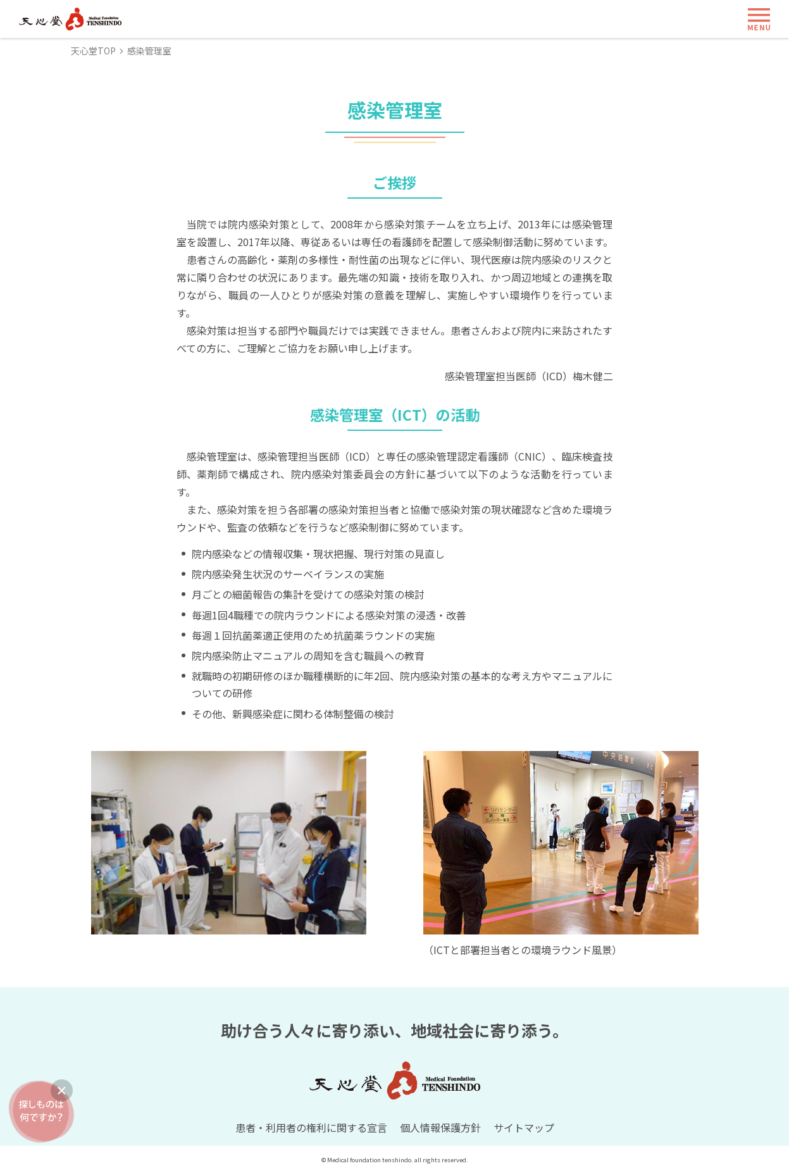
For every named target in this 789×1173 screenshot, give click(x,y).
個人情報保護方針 (440, 1127)
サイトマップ (524, 1127)
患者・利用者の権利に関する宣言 (311, 1127)
